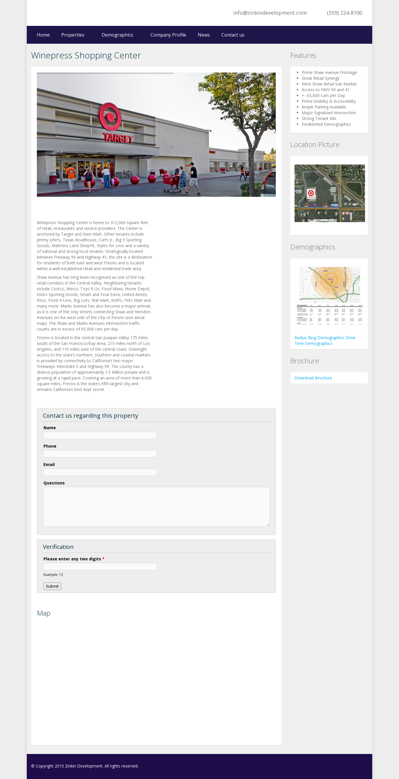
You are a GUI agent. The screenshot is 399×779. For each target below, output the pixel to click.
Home (43, 35)
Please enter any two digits (74, 559)
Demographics (117, 35)
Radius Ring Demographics (320, 337)
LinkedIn (364, 766)
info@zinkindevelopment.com (270, 12)
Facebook (352, 766)
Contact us (232, 35)
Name (49, 427)
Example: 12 (53, 574)
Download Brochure (313, 378)
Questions (54, 483)
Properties (72, 35)
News (204, 35)
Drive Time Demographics (325, 340)
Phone (49, 446)
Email (49, 464)
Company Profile (168, 35)
